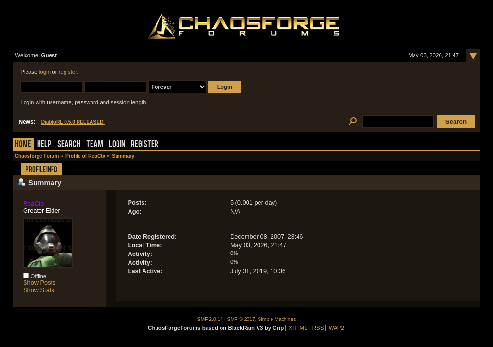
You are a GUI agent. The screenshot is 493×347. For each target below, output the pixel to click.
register (68, 72)
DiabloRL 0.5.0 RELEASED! (73, 122)
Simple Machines (277, 319)
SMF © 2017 (241, 319)
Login (117, 144)
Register (144, 144)
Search (68, 144)
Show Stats (38, 290)
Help (44, 144)
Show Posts (39, 282)
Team (94, 144)
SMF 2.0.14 (210, 319)
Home (23, 144)
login (45, 72)
